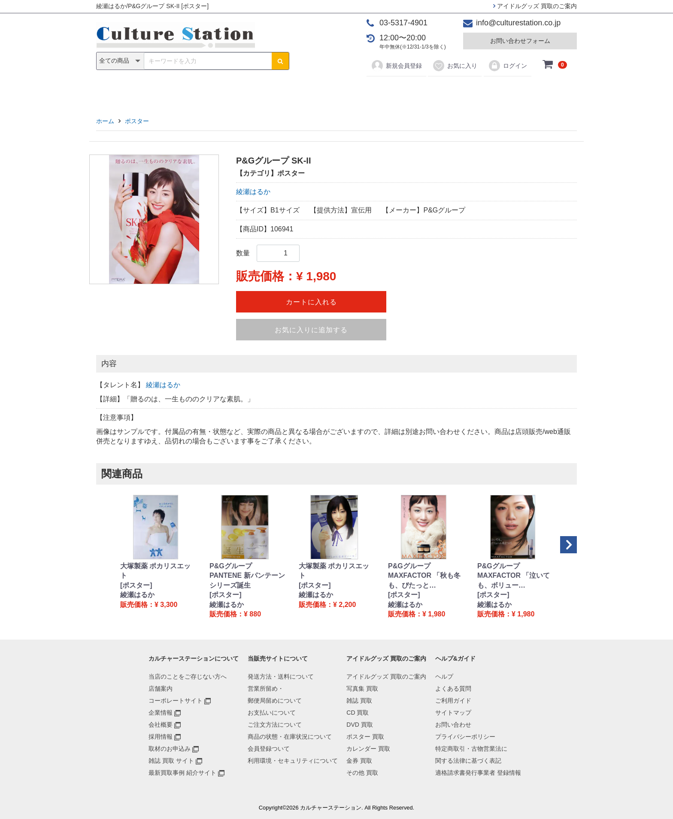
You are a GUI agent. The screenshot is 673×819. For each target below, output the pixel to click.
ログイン (507, 65)
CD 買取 (357, 712)
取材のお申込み (170, 748)
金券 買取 (359, 760)
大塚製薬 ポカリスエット (155, 570)
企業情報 (161, 712)
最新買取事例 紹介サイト (182, 772)
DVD (302, 90)
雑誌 (247, 90)
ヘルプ (444, 676)
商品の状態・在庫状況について (290, 736)
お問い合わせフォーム (520, 40)
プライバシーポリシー (465, 736)
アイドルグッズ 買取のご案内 (535, 6)
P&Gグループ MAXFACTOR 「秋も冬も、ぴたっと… (424, 575)
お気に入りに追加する (311, 330)
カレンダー (386, 90)
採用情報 (161, 736)
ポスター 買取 (365, 736)
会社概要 (161, 724)
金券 (426, 90)
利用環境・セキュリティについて (293, 760)
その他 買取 (362, 772)
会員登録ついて (269, 748)
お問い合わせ (453, 724)
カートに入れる (311, 302)
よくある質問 (453, 688)
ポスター (339, 90)
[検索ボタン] (280, 61)
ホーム (105, 121)
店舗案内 (161, 688)
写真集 (214, 90)
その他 (458, 90)
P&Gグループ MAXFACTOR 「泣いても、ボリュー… (513, 575)
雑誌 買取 (359, 700)
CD (275, 90)
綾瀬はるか (253, 191)
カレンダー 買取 (368, 748)
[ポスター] (136, 585)
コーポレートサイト (176, 700)
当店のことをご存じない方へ (188, 676)
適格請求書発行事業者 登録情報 (478, 772)
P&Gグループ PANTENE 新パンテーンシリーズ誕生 (247, 575)
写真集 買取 (362, 688)
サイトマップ (453, 712)
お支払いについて (272, 712)
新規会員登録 (396, 65)
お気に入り (454, 65)
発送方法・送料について (281, 676)
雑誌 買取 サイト (171, 760)
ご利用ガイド (453, 700)
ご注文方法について (275, 724)
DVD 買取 (359, 724)
